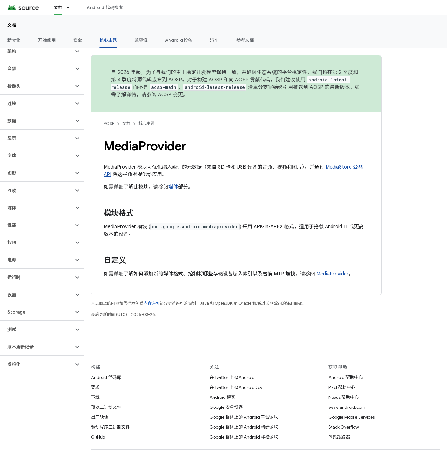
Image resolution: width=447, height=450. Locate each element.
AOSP (109, 123)
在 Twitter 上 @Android (232, 377)
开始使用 (47, 40)
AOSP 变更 (170, 95)
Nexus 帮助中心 (343, 397)
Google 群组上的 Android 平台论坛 (244, 417)
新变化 (14, 40)
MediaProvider (332, 274)
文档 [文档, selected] (58, 7)
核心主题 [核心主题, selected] (108, 40)
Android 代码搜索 (105, 7)
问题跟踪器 (339, 437)
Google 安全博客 (226, 407)
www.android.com (346, 407)
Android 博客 (222, 397)
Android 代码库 (106, 377)
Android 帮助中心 (345, 377)
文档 (12, 25)
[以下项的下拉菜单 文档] (70, 7)
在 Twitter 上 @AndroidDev (236, 387)
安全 (77, 40)
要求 (95, 387)
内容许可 (151, 303)
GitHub (98, 437)
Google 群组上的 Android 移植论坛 (244, 437)
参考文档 (245, 40)
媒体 (173, 187)
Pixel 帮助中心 (341, 387)
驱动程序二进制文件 (110, 427)
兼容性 (141, 40)
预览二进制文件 (106, 407)
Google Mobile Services (351, 417)
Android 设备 (179, 40)
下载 (95, 397)
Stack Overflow (343, 427)
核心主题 (146, 123)
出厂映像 (99, 417)
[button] (37, 51)
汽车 (214, 40)
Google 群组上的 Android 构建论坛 (244, 427)
